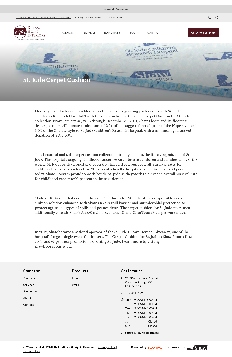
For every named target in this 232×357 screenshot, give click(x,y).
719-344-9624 (115, 17)
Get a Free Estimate (203, 32)
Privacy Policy (107, 347)
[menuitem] (68, 32)
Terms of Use (31, 351)
